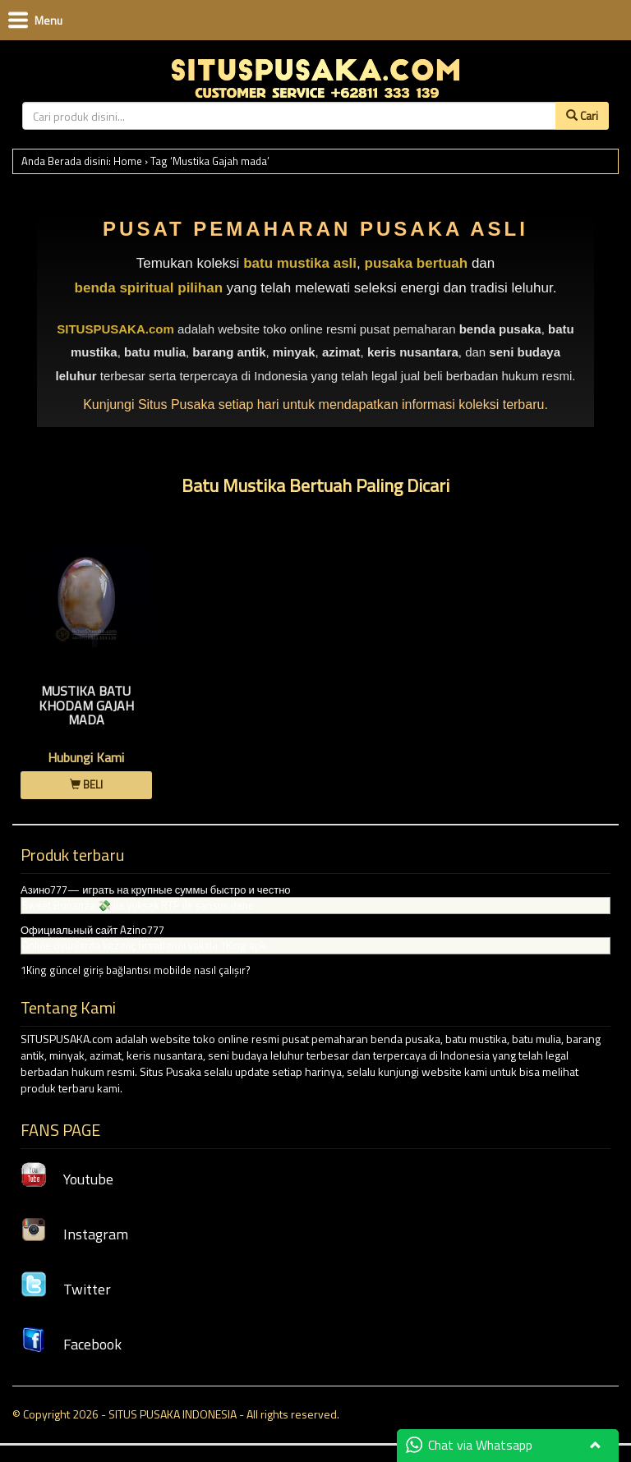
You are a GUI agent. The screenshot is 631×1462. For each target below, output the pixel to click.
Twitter (66, 1289)
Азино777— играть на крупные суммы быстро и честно (156, 889)
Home (127, 161)
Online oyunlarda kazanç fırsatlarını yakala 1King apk (143, 945)
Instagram (74, 1234)
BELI (86, 784)
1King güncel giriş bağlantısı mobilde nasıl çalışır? (136, 970)
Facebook (71, 1344)
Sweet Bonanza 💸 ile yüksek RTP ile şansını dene (137, 905)
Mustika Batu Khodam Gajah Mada (86, 705)
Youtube (67, 1179)
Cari (582, 115)
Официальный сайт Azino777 (92, 930)
